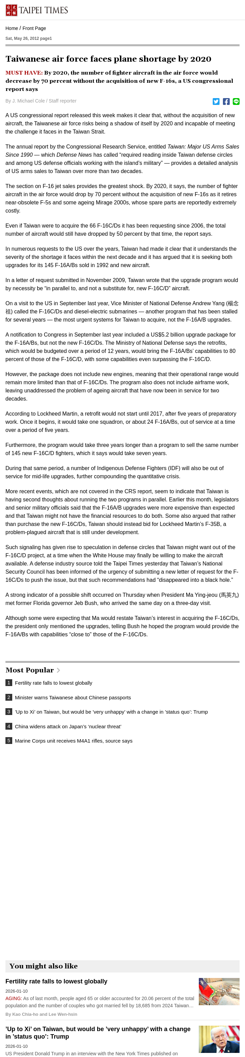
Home (11, 28)
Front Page (34, 28)
